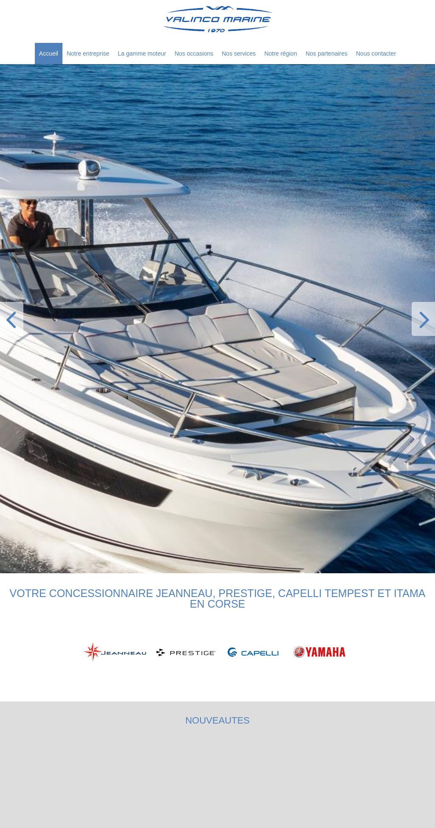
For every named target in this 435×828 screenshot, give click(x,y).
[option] (217, 318)
